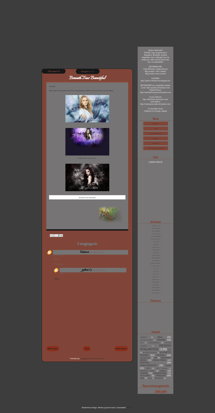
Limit (155, 128)
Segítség (144, 373)
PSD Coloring (161, 368)
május (156, 244)
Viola (142, 378)
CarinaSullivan (153, 343)
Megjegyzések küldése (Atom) (92, 359)
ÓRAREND (159, 378)
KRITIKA (144, 362)
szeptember (156, 236)
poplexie (85, 270)
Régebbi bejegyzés (121, 348)
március (156, 225)
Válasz (56, 259)
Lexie (168, 365)
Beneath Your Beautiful (87, 198)
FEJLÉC (160, 355)
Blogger (130, 408)
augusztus (155, 239)
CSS (141, 343)
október (156, 233)
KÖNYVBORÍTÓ (148, 365)
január (156, 252)
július (156, 241)
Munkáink (155, 143)
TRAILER (160, 375)
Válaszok (59, 264)
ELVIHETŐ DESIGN (150, 352)
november (156, 231)
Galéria (155, 138)
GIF (155, 358)
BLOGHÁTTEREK (146, 340)
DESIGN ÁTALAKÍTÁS (155, 347)
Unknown (84, 252)
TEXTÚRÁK (145, 376)
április (156, 276)
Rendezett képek (147, 371)
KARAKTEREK (159, 360)
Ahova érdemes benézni (156, 148)
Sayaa (163, 371)
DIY (169, 350)
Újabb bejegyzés (53, 348)
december (156, 228)
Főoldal (86, 348)
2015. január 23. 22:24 (96, 252)
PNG (148, 368)
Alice (159, 337)
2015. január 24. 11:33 (99, 270)
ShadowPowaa (160, 373)
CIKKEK (161, 340)
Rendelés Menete (156, 133)
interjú (150, 378)
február (156, 250)
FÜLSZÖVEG (145, 358)
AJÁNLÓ (143, 337)
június (156, 271)
